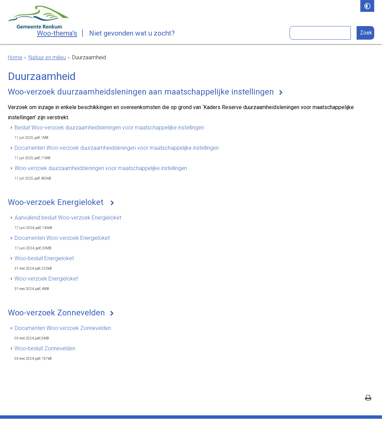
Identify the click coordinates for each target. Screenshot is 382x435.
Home (15, 57)
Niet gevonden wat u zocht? (132, 33)
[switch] (367, 6)
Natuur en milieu (47, 57)
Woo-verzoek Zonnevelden (56, 312)
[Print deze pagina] (368, 398)
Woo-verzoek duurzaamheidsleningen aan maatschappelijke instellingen (141, 92)
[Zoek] (366, 33)
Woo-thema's (57, 33)
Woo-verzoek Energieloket (56, 202)
